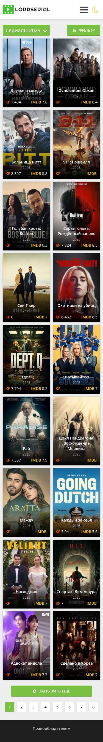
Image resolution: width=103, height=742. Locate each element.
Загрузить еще (51, 691)
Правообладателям (51, 728)
